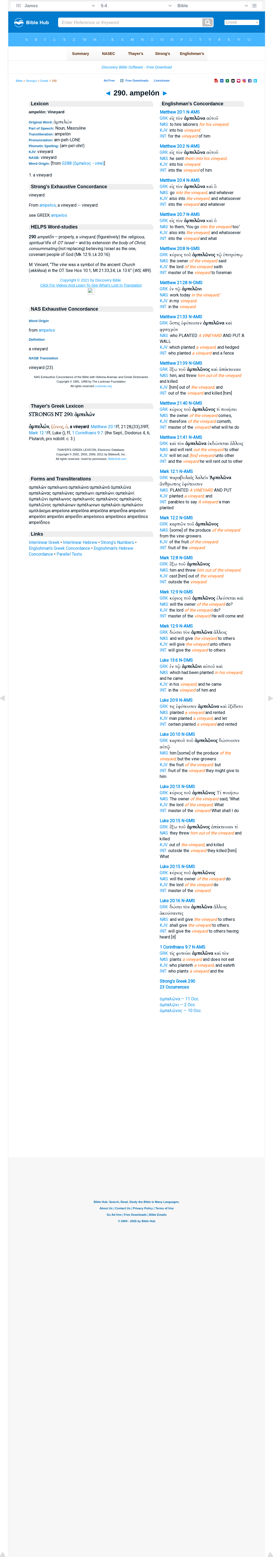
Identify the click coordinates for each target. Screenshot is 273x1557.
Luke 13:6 (169, 660)
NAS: (164, 124)
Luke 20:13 (170, 786)
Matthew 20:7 (172, 214)
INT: (163, 136)
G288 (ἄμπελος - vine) (83, 163)
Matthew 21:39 (173, 363)
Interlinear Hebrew (80, 542)
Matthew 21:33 (173, 316)
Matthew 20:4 (172, 180)
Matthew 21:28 (173, 282)
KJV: (164, 130)
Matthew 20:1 (103, 426)
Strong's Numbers (117, 542)
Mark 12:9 (169, 592)
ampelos (47, 205)
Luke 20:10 (170, 734)
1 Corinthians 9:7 (87, 432)
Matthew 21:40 (173, 403)
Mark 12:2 (169, 517)
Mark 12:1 (38, 432)
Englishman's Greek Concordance (59, 548)
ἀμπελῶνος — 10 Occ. (181, 1010)
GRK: (164, 118)
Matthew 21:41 (173, 437)
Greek (44, 80)
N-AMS (193, 112)
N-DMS (195, 282)
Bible (19, 80)
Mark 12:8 (169, 557)
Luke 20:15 (170, 820)
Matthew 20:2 (172, 146)
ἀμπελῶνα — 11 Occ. (179, 998)
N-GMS (193, 248)
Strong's (31, 80)
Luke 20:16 (170, 900)
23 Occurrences (174, 987)
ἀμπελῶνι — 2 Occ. (178, 1004)
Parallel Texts (69, 554)
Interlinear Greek (44, 542)
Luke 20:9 (169, 700)
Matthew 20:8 (172, 248)
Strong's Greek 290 (177, 981)
